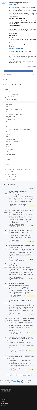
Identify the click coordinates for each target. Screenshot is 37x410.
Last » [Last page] (29, 375)
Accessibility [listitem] (4, 405)
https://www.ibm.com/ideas (15, 49)
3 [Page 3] (12, 375)
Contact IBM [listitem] (4, 399)
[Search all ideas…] (11, 67)
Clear (33, 74)
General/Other (22, 260)
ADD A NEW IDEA (18, 70)
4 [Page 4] (15, 375)
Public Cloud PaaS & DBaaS (19, 314)
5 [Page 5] (17, 375)
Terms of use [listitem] (4, 403)
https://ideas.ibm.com (26, 54)
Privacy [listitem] (3, 401)
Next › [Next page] (24, 375)
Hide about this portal (13, 4)
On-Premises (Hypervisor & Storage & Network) (17, 226)
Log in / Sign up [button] (31, 66)
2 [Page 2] (10, 375)
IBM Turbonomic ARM (15, 241)
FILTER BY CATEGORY (7, 74)
